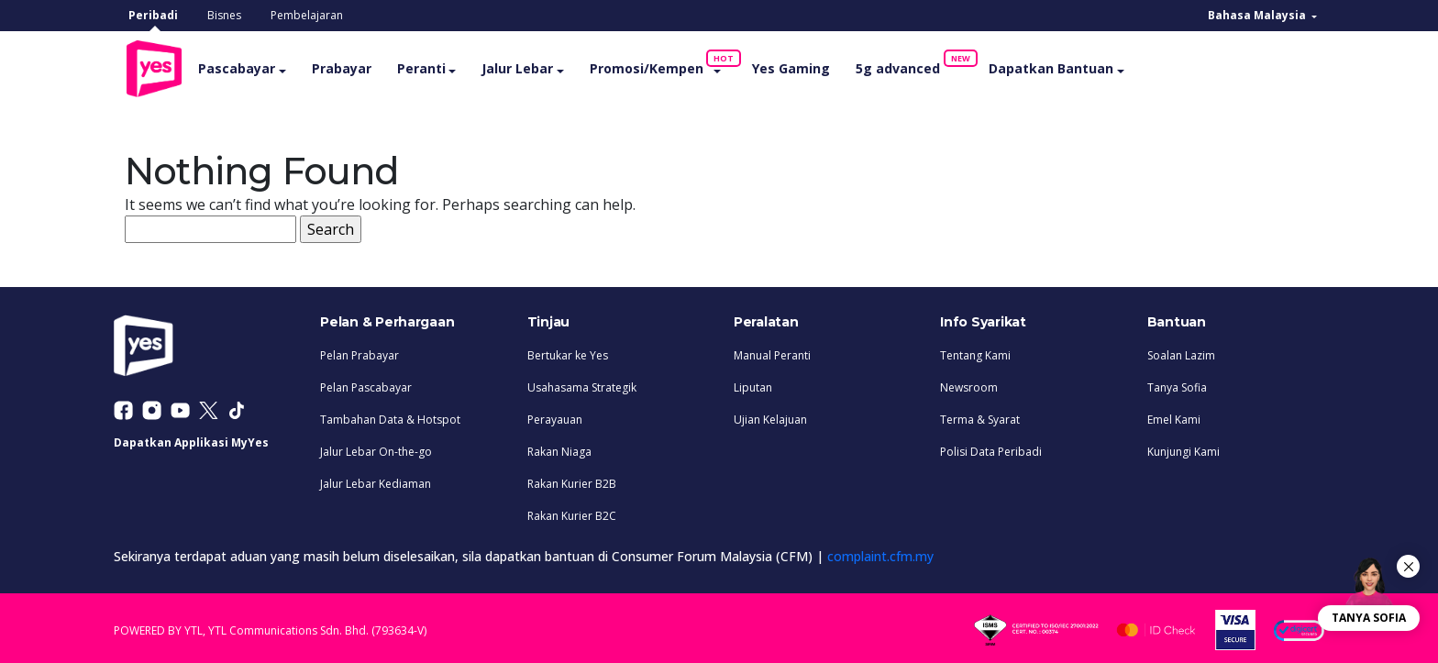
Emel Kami (1173, 416)
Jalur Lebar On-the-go (376, 448)
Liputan (753, 384)
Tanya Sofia (1177, 384)
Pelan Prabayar (359, 351)
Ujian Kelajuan (770, 416)
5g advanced (935, 62)
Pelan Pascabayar (366, 384)
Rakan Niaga (559, 448)
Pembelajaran (307, 15)
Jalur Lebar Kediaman (375, 480)
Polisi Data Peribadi (991, 448)
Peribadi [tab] (153, 15)
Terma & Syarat (980, 416)
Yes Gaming (822, 66)
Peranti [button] (452, 66)
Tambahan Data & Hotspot (390, 416)
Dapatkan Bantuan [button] (1082, 66)
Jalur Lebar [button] (549, 66)
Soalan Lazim (1181, 351)
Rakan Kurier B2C (571, 512)
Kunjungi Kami (1183, 448)
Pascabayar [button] (268, 66)
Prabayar (373, 66)
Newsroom (969, 384)
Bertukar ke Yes (567, 351)
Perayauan (554, 416)
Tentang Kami (975, 351)
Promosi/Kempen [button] (684, 62)
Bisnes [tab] (224, 15)
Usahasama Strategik (581, 384)
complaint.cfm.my (880, 552)
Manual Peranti (772, 351)
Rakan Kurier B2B (571, 480)
